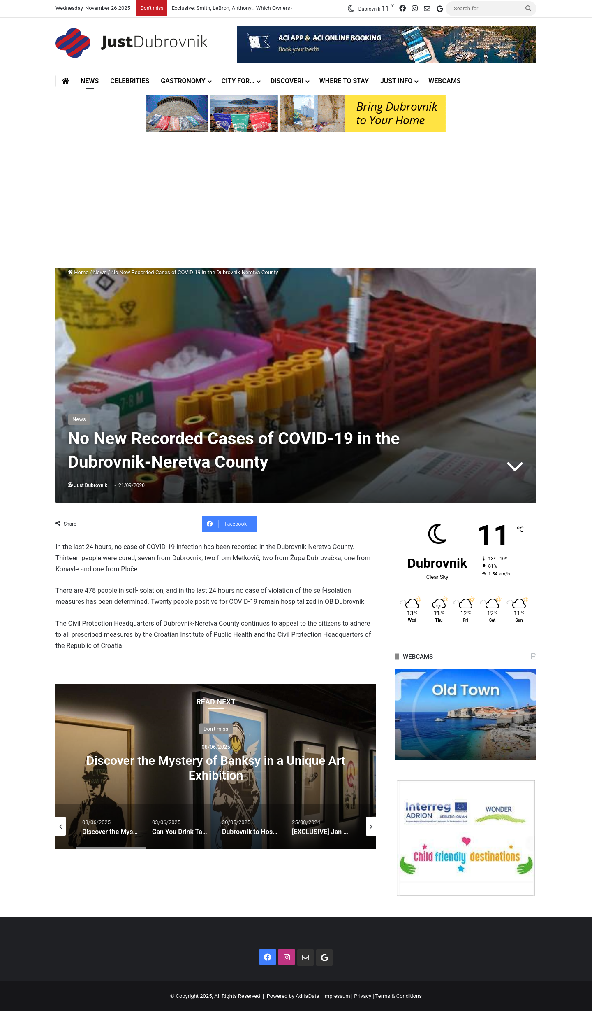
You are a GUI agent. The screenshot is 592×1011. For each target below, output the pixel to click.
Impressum (336, 996)
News (90, 81)
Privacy (362, 996)
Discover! (287, 81)
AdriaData (307, 996)
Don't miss (216, 728)
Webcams (444, 81)
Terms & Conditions (398, 996)
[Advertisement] (296, 202)
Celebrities (129, 81)
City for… (238, 81)
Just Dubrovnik (90, 485)
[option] (216, 766)
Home (78, 272)
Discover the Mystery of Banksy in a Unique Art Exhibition (215, 767)
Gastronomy (183, 81)
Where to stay (344, 81)
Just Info (396, 81)
